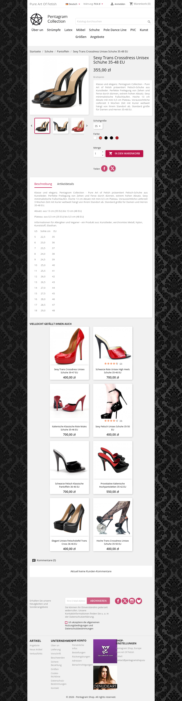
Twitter (125, 601)
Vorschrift (56, 653)
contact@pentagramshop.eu (130, 660)
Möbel (80, 30)
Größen (81, 37)
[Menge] (97, 153)
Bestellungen (78, 652)
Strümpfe (54, 30)
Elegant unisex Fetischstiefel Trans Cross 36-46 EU (69, 542)
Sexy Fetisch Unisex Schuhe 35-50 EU (112, 428)
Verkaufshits (36, 653)
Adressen (77, 660)
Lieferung (56, 649)
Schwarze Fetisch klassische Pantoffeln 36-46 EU (69, 485)
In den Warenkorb (124, 154)
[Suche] (113, 21)
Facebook (118, 601)
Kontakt (55, 688)
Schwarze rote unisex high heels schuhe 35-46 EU (113, 371)
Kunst (144, 30)
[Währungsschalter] (99, 4)
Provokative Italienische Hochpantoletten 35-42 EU (112, 485)
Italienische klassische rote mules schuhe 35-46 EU (69, 428)
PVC (133, 30)
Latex (68, 30)
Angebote (97, 37)
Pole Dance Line (115, 30)
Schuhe (94, 30)
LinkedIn (139, 601)
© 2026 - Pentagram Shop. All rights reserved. (91, 696)
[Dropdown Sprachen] (73, 4)
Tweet (112, 168)
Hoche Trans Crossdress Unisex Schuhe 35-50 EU (113, 542)
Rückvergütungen (81, 656)
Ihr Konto (79, 640)
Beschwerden (58, 657)
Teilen (104, 168)
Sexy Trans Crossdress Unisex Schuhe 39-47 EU (69, 371)
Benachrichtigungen (82, 664)
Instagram (132, 601)
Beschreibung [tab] (43, 184)
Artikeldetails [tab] (65, 184)
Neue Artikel (36, 649)
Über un (37, 30)
